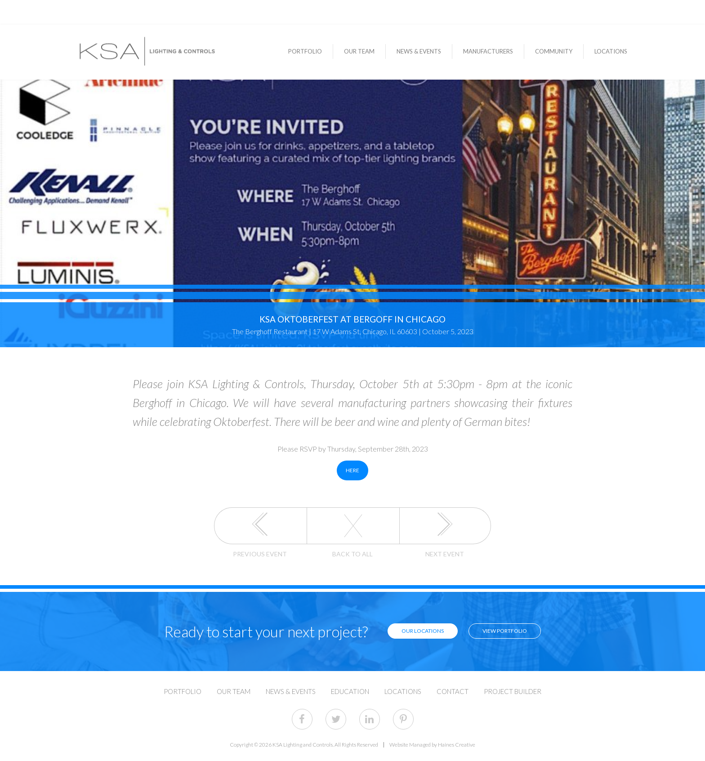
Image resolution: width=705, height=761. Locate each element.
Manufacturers (488, 51)
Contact (453, 691)
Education (350, 691)
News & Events (419, 51)
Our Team (359, 51)
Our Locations (423, 630)
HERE (352, 470)
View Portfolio (504, 630)
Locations (610, 51)
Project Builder (512, 691)
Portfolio (305, 51)
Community (553, 51)
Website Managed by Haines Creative (432, 745)
